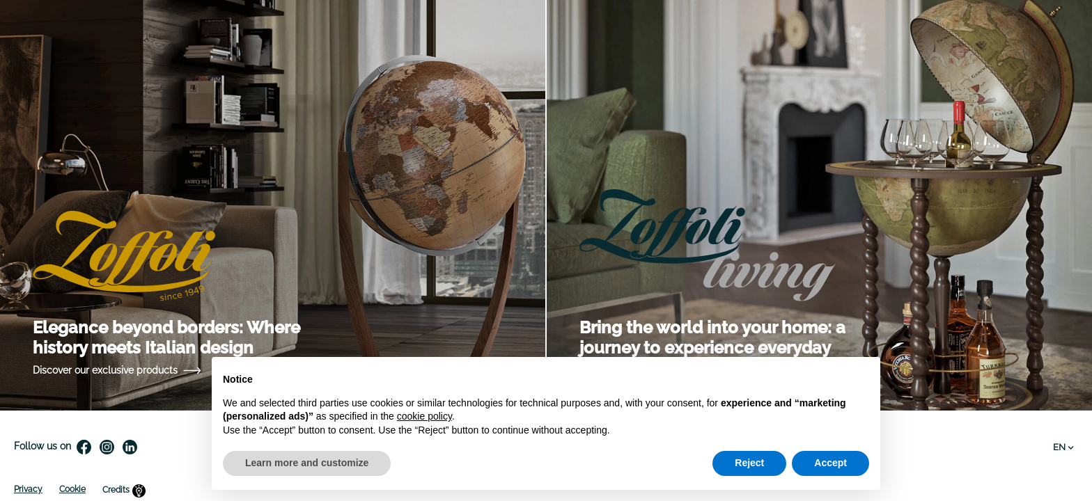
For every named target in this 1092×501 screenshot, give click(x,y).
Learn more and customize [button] (306, 462)
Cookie (72, 489)
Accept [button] (830, 462)
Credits (124, 491)
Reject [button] (749, 462)
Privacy (28, 489)
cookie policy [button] (424, 416)
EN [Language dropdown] (1063, 447)
